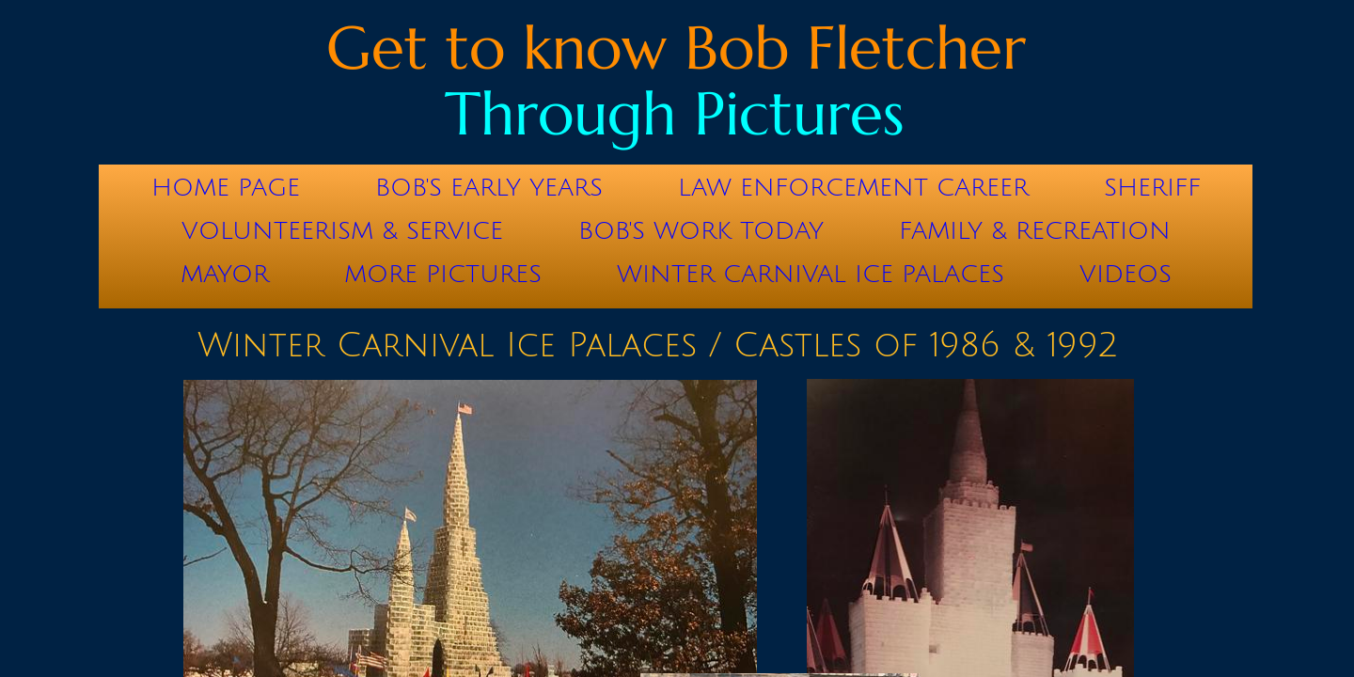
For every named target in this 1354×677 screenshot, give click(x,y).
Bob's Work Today (701, 231)
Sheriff (1152, 188)
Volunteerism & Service (342, 231)
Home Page (225, 188)
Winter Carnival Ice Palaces (810, 274)
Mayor (225, 274)
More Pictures (443, 274)
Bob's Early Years (489, 188)
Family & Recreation (1035, 231)
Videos (1125, 274)
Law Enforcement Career (853, 188)
